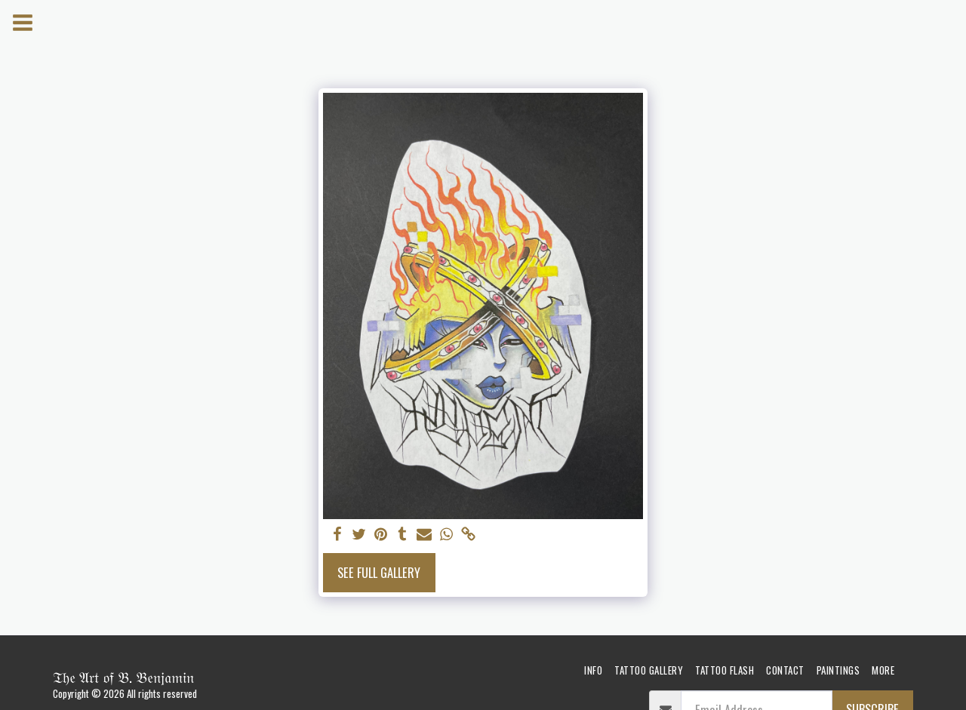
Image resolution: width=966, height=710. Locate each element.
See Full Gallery (378, 572)
